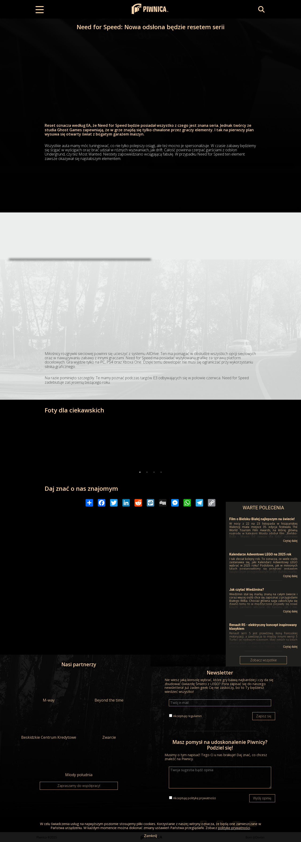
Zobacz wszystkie (263, 660)
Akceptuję (187, 716)
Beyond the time (109, 687)
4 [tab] (161, 472)
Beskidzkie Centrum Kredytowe (48, 724)
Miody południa (78, 762)
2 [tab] (147, 472)
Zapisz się (263, 716)
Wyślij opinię (262, 798)
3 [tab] (154, 472)
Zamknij (150, 835)
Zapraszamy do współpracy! (78, 785)
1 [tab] (140, 472)
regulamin (195, 716)
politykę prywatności (202, 798)
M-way (48, 687)
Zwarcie (109, 724)
